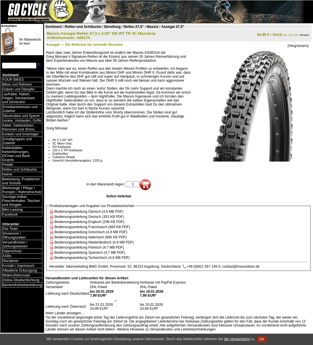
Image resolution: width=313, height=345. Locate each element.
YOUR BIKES (13, 80)
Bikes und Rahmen (17, 84)
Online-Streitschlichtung (20, 280)
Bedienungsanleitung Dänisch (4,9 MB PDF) (89, 212)
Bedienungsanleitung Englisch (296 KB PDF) (90, 222)
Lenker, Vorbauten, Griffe (21, 121)
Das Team (10, 229)
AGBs (6, 256)
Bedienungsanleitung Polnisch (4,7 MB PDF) (89, 247)
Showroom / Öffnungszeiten (14, 235)
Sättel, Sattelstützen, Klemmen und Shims (18, 127)
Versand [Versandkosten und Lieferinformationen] (304, 35)
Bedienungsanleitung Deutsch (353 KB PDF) (89, 217)
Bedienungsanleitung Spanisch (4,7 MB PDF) (90, 253)
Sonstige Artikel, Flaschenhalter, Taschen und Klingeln (21, 201)
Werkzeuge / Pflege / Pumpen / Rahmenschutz (22, 190)
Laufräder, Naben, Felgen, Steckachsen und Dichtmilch (18, 98)
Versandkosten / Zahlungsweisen (15, 244)
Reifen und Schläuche (19, 170)
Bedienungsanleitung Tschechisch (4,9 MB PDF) (92, 258)
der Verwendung (237, 339)
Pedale (7, 165)
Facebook (10, 214)
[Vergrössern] (298, 46)
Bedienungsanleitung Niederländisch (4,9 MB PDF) (94, 242)
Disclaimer (10, 261)
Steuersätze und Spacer (21, 116)
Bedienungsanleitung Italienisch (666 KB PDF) (91, 237)
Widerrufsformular (16, 275)
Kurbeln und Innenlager (20, 134)
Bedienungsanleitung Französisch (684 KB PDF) (92, 227)
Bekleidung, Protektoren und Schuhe (21, 181)
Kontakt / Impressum (18, 266)
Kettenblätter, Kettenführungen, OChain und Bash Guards (16, 154)
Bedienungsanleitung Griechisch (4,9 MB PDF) (91, 232)
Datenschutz (12, 251)
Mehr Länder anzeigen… (65, 313)
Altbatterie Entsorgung (19, 270)
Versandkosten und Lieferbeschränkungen (182, 329)
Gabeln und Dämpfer (18, 89)
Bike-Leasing (12, 210)
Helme (7, 174)
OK (261, 339)
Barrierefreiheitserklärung (22, 285)
